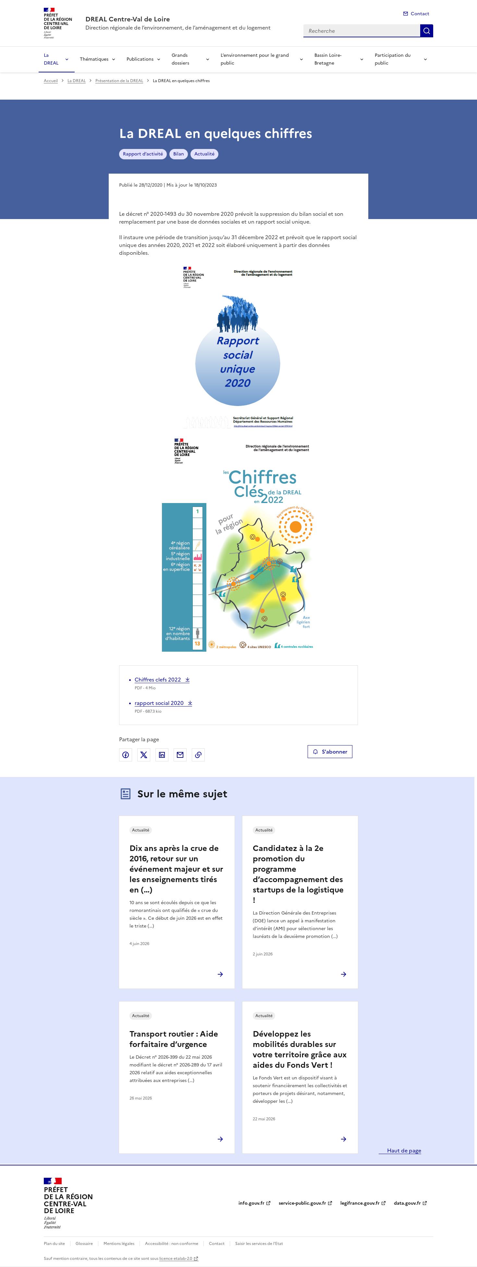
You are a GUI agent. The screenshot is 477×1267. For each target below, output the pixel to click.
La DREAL (51, 59)
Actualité (204, 154)
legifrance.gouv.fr (360, 1203)
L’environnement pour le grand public (255, 59)
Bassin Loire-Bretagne (327, 59)
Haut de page (403, 1150)
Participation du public (392, 59)
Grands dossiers (180, 59)
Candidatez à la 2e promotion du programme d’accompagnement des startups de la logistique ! (298, 874)
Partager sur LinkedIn (161, 754)
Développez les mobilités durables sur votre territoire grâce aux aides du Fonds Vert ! (300, 1049)
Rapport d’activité (143, 154)
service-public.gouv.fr (302, 1203)
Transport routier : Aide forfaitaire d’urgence (173, 1039)
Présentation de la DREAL (119, 81)
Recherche (426, 30)
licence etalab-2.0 (175, 1258)
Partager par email (180, 754)
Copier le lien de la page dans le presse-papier (198, 754)
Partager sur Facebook (125, 754)
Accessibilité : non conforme (171, 1244)
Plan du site (54, 1244)
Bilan (178, 154)
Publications (140, 59)
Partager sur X (143, 754)
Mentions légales (119, 1244)
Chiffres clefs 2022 (158, 679)
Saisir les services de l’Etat (259, 1244)
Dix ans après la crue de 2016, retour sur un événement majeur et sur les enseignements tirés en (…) (176, 869)
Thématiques (94, 59)
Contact (420, 13)
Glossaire (84, 1244)
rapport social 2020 (160, 703)
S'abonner (330, 752)
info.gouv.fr (251, 1203)
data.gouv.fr (407, 1203)
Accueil (51, 81)
